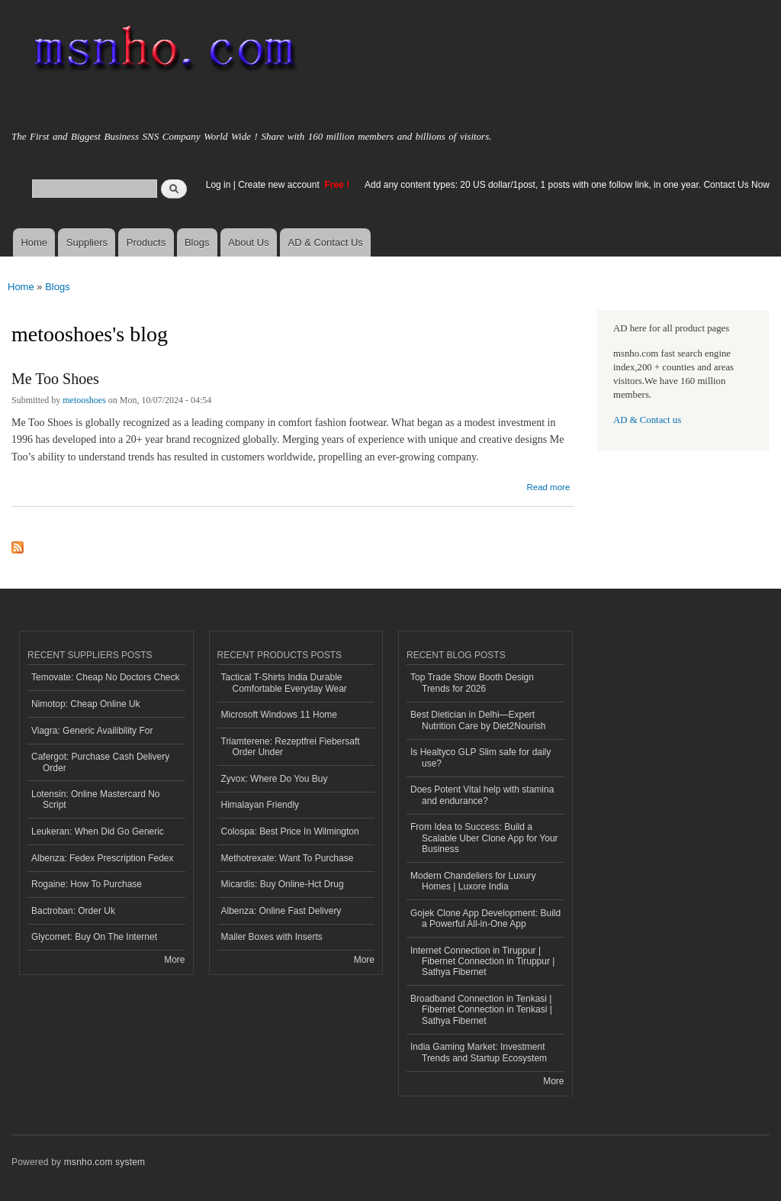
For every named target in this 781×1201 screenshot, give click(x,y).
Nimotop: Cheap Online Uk (85, 704)
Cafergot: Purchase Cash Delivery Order (100, 762)
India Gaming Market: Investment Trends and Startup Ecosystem (478, 1052)
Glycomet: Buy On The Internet (94, 936)
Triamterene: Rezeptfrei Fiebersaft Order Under (290, 746)
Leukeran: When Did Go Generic (97, 831)
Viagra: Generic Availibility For (92, 730)
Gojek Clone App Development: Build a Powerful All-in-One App (485, 918)
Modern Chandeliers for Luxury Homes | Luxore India (473, 881)
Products (146, 242)
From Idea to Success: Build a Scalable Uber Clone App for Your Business (484, 838)
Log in (218, 184)
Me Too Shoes (55, 378)
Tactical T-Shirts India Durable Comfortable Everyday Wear (284, 682)
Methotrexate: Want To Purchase (287, 858)
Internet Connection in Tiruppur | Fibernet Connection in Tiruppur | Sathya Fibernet (482, 961)
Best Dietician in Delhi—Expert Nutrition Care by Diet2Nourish (478, 720)
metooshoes (84, 400)
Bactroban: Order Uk (73, 911)
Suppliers (87, 242)
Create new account (280, 184)
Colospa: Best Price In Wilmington (290, 831)
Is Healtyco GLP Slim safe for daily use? (480, 757)
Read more (548, 485)
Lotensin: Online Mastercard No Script (95, 799)
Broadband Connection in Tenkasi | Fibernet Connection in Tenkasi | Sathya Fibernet (481, 1009)
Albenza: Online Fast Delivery (281, 911)
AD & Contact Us (325, 242)
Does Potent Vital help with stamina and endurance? (482, 795)
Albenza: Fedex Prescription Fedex (102, 858)
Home (34, 242)
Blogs (197, 242)
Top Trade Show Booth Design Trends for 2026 (472, 682)
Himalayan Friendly (260, 804)
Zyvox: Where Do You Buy (274, 778)
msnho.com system (104, 1162)
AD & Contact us (647, 420)
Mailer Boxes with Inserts (272, 936)
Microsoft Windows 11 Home (279, 714)
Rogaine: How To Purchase (86, 884)
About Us (248, 242)
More (174, 959)
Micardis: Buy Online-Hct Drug (282, 884)
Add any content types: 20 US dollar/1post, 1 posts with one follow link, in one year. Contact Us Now (567, 184)
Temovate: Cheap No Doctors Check (105, 677)
